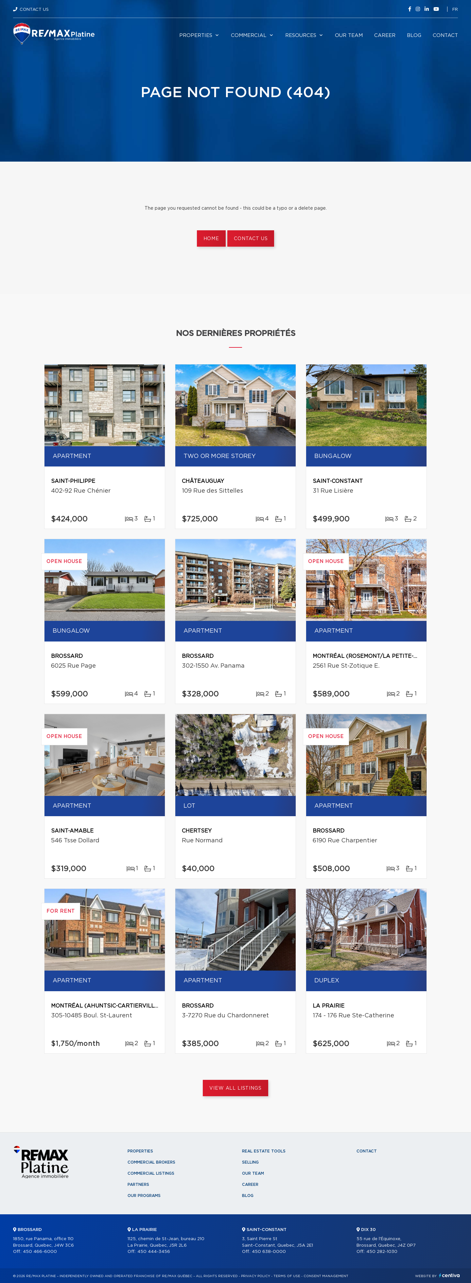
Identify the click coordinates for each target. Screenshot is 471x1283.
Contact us (251, 239)
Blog (414, 35)
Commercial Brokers (151, 1162)
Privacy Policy (255, 1276)
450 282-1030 (381, 1252)
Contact (445, 35)
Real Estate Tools (264, 1151)
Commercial (249, 35)
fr (455, 10)
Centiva (449, 1275)
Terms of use (286, 1276)
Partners (138, 1184)
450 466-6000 (40, 1252)
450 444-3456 (153, 1252)
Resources (300, 35)
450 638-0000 (269, 1252)
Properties (195, 35)
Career (384, 35)
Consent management (326, 1276)
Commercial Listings (151, 1173)
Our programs (144, 1196)
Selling (250, 1162)
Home (211, 239)
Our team (349, 35)
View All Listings (235, 1088)
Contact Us (34, 10)
